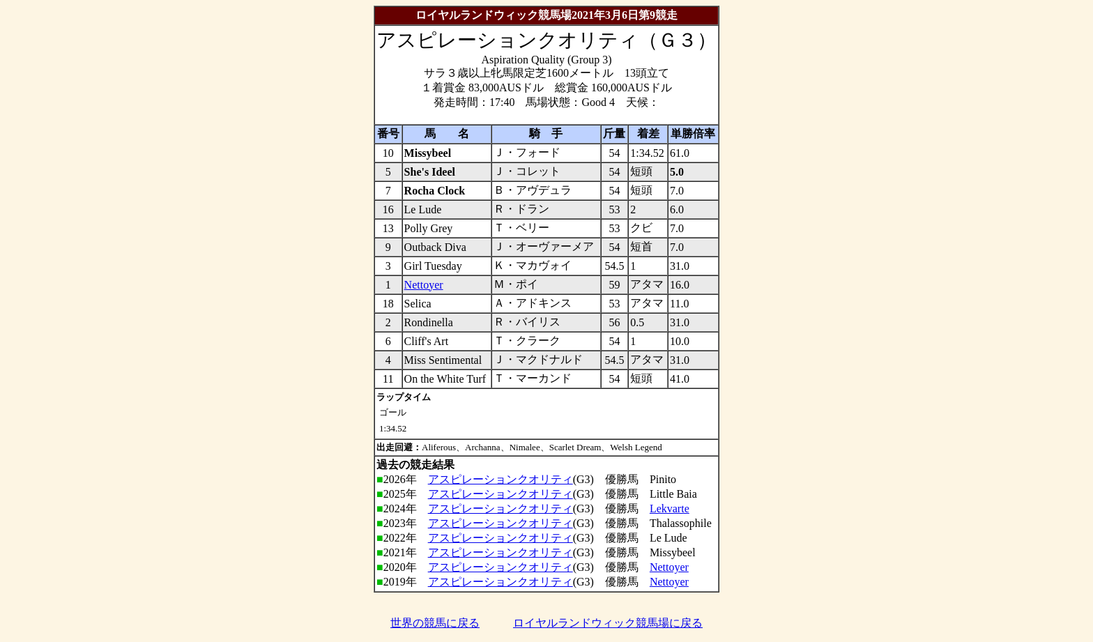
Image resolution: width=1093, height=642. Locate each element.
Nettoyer (423, 285)
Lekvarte (669, 508)
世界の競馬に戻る (435, 623)
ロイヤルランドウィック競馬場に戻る (608, 623)
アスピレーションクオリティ (500, 479)
